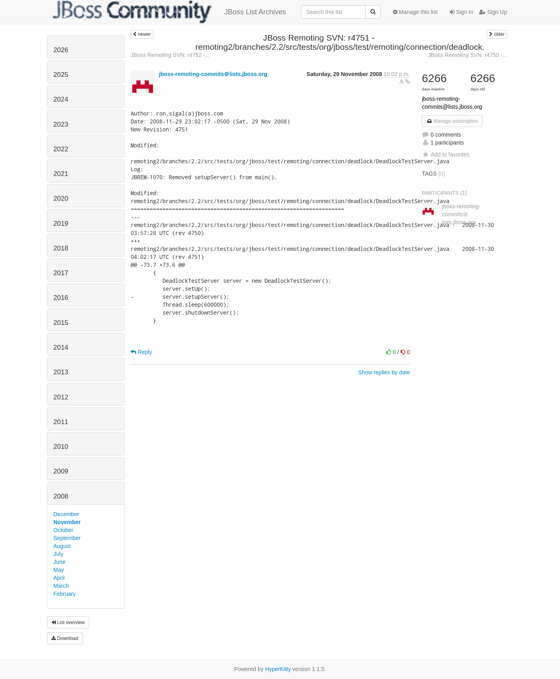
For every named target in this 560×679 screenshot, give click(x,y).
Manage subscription (452, 121)
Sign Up (493, 12)
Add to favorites (445, 154)
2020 (60, 198)
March (61, 586)
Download (64, 638)
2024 (60, 99)
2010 (60, 446)
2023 (60, 124)
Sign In (461, 12)
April (59, 578)
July (58, 554)
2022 (60, 149)
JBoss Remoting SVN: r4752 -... (170, 55)
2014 (60, 347)
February (64, 594)
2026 (60, 50)
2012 (60, 397)
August (62, 546)
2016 (60, 297)
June (59, 562)
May (58, 570)
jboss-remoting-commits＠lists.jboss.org (213, 74)
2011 (60, 422)
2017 (60, 273)
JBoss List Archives (169, 12)
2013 (60, 372)
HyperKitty (278, 669)
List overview (68, 622)
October (63, 530)
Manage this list (415, 12)
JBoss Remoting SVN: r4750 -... (467, 55)
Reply (141, 352)
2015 (60, 323)
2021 (60, 174)
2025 (60, 74)
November (66, 522)
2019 (60, 223)
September (66, 538)
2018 (60, 248)
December (66, 514)
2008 (60, 496)
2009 (60, 471)
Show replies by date (384, 372)
